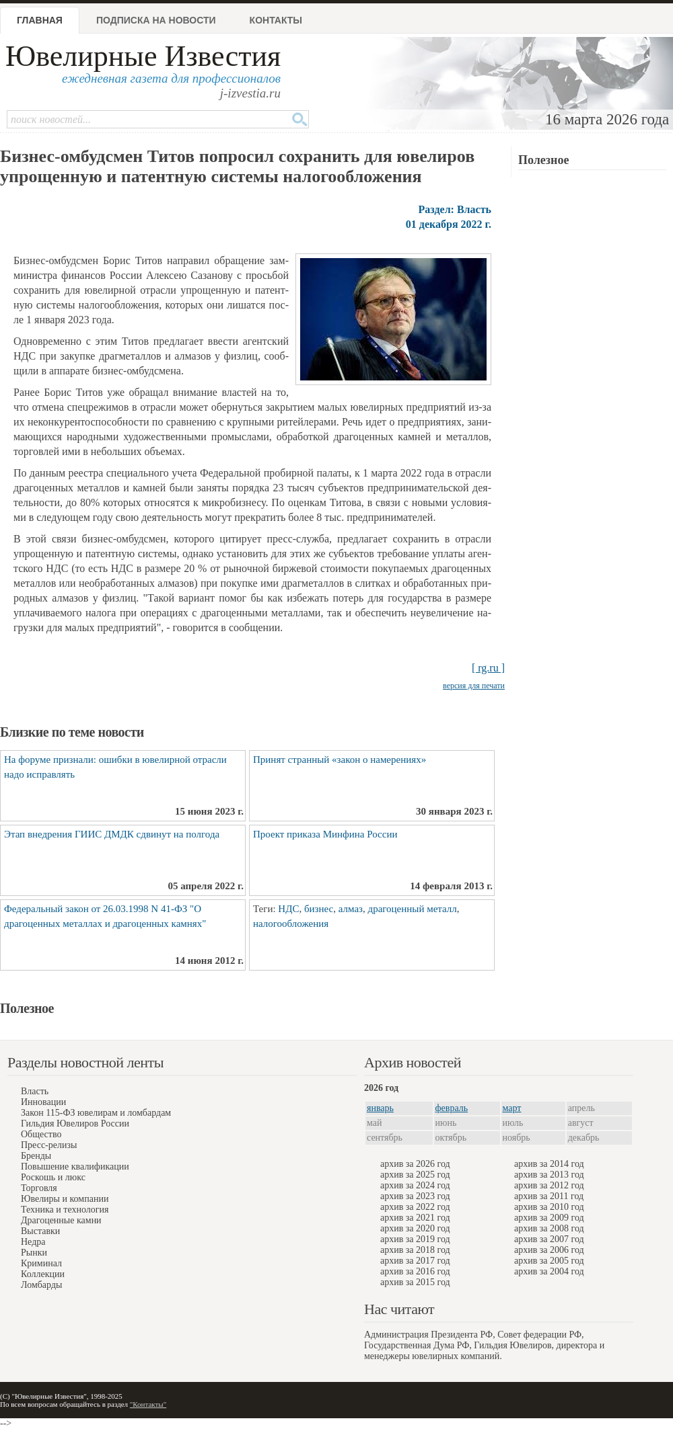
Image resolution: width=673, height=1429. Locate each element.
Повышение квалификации (75, 1166)
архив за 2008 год (549, 1228)
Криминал (41, 1263)
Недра (33, 1242)
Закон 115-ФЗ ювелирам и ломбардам (96, 1113)
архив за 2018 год (415, 1250)
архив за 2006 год (549, 1250)
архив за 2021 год (415, 1218)
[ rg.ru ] (488, 667)
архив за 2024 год (415, 1185)
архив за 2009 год (549, 1218)
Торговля (39, 1188)
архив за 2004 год (549, 1271)
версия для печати (474, 685)
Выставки (40, 1231)
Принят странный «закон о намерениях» (339, 759)
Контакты (276, 20)
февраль (451, 1108)
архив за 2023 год (415, 1196)
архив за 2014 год (549, 1164)
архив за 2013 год (549, 1175)
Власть (34, 1091)
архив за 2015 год (415, 1282)
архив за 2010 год (549, 1207)
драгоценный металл (412, 908)
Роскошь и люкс (53, 1177)
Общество (41, 1134)
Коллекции (43, 1274)
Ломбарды (41, 1285)
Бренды (36, 1156)
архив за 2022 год (415, 1207)
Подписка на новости (156, 20)
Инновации (43, 1102)
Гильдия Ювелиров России (75, 1123)
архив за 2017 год (415, 1261)
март (512, 1108)
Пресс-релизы (49, 1145)
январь (380, 1108)
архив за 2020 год (415, 1228)
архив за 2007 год (549, 1239)
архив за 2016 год (415, 1271)
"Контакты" (148, 1404)
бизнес (318, 908)
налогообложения (290, 923)
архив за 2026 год (415, 1164)
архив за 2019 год (415, 1239)
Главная (40, 20)
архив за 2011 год (548, 1196)
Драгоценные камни (61, 1220)
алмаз (351, 908)
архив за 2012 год (549, 1185)
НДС (288, 908)
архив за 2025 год (415, 1175)
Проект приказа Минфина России (325, 834)
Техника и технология (64, 1210)
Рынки (34, 1253)
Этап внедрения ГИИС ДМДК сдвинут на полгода (111, 834)
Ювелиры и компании (64, 1199)
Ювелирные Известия (143, 56)
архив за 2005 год (549, 1261)
